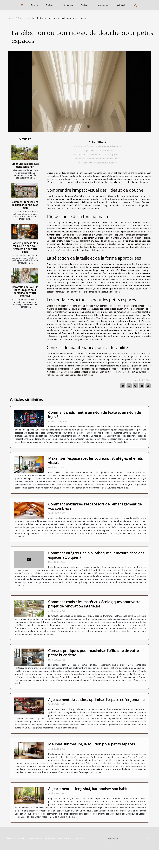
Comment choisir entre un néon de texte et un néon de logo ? (94, 414)
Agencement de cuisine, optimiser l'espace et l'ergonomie (96, 699)
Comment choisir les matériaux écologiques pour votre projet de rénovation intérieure (94, 603)
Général (121, 5)
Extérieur (85, 5)
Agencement (103, 5)
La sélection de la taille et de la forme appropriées (97, 154)
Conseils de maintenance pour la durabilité (97, 162)
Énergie (34, 5)
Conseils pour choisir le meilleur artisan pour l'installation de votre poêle (25, 247)
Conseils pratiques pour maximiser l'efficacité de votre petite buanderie (93, 652)
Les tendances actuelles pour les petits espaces (97, 158)
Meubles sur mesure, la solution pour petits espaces (91, 744)
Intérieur (50, 5)
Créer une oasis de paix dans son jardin (25, 165)
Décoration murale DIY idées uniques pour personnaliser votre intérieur (25, 291)
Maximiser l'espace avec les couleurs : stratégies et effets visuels (95, 460)
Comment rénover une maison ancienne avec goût (25, 205)
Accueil (11, 18)
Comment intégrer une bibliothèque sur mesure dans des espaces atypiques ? (96, 555)
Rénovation (67, 5)
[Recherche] (127, 838)
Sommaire (99, 141)
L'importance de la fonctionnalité (98, 150)
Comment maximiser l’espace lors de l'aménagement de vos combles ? (95, 506)
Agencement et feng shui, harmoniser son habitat (89, 788)
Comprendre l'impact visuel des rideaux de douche (97, 146)
